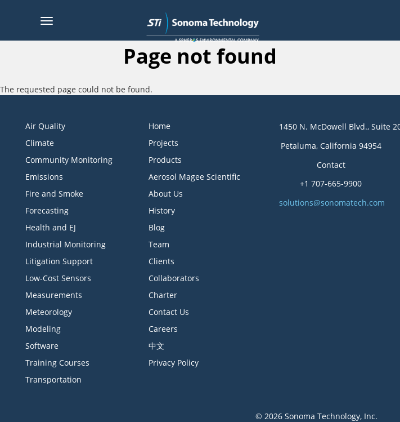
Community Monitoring (69, 159)
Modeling (43, 328)
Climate (39, 142)
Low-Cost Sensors (58, 278)
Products (165, 159)
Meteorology (48, 311)
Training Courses (57, 362)
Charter (163, 295)
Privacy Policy (174, 362)
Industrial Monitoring (65, 244)
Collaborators (174, 278)
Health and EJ (50, 227)
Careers (163, 328)
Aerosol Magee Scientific (194, 176)
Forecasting (47, 210)
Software (42, 345)
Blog (157, 227)
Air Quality (45, 126)
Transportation (53, 379)
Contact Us (169, 311)
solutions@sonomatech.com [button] (332, 202)
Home (159, 126)
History (162, 210)
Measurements (53, 295)
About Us (166, 193)
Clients (161, 261)
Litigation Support (59, 261)
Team (159, 244)
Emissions (44, 176)
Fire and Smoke (54, 193)
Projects (163, 142)
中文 (156, 345)
